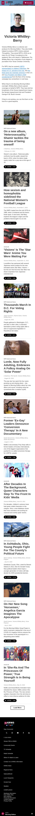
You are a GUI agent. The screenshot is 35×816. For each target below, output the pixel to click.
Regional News (8, 770)
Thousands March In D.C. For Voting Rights (17, 308)
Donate (29, 3)
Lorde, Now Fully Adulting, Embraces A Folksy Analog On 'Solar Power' (17, 366)
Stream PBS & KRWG (10, 741)
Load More (17, 708)
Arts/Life (6, 247)
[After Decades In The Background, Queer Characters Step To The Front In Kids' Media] (16, 470)
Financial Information (10, 798)
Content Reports (8, 799)
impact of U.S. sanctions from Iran (13, 70)
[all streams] (32, 813)
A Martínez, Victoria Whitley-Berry (13, 149)
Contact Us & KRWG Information (13, 761)
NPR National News (10, 128)
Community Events (9, 745)
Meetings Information (10, 793)
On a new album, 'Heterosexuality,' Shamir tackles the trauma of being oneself (16, 138)
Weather (6, 786)
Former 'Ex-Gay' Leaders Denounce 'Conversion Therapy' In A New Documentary (16, 427)
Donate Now (7, 782)
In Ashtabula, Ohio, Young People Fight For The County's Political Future (17, 548)
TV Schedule (7, 749)
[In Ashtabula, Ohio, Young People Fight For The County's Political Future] (16, 529)
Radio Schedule (8, 753)
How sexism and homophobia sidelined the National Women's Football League (16, 197)
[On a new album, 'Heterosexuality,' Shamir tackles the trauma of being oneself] (16, 117)
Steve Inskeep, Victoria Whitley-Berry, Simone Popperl (17, 558)
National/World (8, 774)
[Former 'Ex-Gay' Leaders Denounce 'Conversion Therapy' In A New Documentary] (16, 406)
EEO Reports (7, 796)
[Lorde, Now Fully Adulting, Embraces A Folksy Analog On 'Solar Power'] (16, 347)
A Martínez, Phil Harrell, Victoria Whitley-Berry (17, 376)
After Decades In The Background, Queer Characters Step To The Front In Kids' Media (17, 490)
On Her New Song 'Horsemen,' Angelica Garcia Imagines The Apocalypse (15, 610)
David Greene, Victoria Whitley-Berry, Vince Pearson (16, 622)
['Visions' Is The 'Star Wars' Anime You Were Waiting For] (16, 235)
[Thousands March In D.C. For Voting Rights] (16, 291)
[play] (3, 814)
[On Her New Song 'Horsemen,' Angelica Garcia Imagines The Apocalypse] (16, 590)
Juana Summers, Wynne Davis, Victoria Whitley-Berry (15, 316)
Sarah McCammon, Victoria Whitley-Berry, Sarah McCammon (16, 438)
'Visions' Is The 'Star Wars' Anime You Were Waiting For (17, 253)
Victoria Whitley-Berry (10, 207)
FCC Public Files (8, 795)
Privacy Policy (8, 801)
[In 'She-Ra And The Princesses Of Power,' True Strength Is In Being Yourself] (16, 653)
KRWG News (7, 765)
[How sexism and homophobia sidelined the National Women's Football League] (16, 179)
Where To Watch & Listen (11, 757)
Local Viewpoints (9, 778)
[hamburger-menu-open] (2, 3)
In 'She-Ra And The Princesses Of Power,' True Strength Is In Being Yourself (17, 674)
